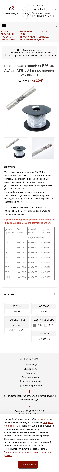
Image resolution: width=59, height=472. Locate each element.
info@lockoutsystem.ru (43, 9)
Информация (28, 36)
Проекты (6, 36)
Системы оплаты (30, 377)
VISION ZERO (30, 369)
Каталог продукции (7, 33)
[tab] (29, 167)
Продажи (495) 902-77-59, (29, 411)
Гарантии (30, 373)
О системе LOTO (26, 33)
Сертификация (30, 364)
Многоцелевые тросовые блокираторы (31, 52)
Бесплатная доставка (30, 381)
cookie (41, 419)
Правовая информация (30, 385)
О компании (8, 39)
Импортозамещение (32, 39)
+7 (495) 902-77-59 (43, 16)
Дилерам (44, 36)
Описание (9, 166)
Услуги (43, 31)
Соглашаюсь (28, 464)
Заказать (9, 294)
